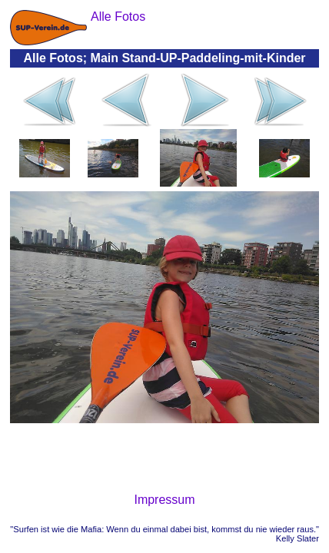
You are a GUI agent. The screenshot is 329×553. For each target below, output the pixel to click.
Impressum (164, 499)
